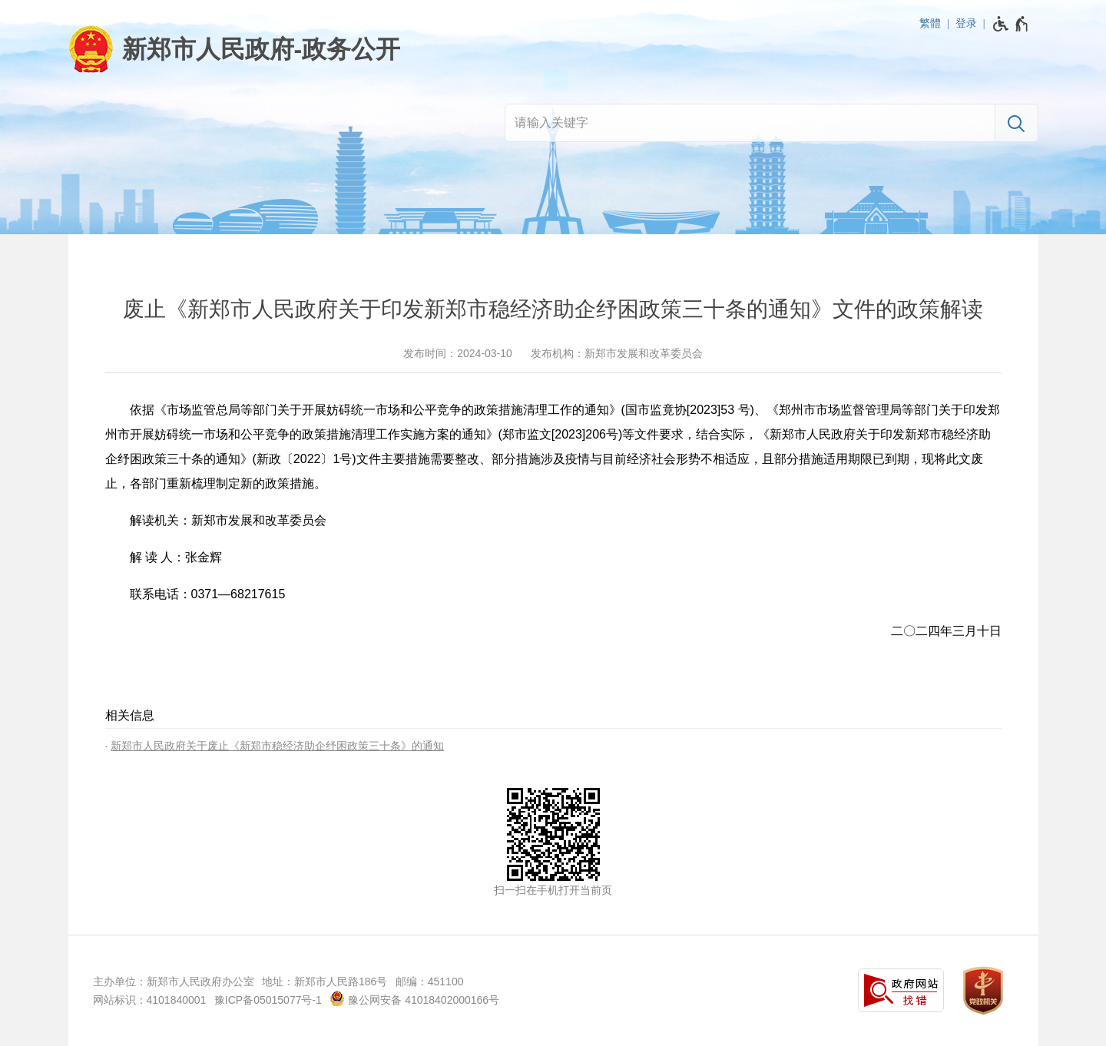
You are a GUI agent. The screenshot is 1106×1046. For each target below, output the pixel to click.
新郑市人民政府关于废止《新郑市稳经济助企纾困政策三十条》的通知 (277, 746)
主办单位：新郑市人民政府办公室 (173, 981)
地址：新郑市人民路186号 (324, 981)
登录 (966, 23)
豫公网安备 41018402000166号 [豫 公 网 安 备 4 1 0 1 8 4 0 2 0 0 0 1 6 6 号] (414, 998)
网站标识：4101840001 (150, 1000)
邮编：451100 (430, 981)
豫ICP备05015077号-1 (268, 1000)
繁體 (930, 23)
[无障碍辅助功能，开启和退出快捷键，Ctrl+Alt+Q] (1011, 24)
